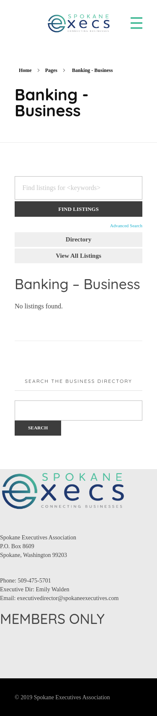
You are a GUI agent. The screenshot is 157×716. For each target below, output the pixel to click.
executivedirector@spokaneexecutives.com (68, 598)
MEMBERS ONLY (52, 618)
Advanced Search (126, 225)
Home (25, 70)
